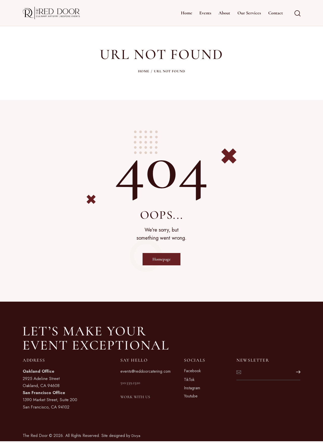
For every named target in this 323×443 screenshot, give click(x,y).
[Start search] (297, 13)
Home (143, 71)
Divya (136, 437)
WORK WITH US (139, 399)
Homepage (161, 259)
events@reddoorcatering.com (147, 373)
